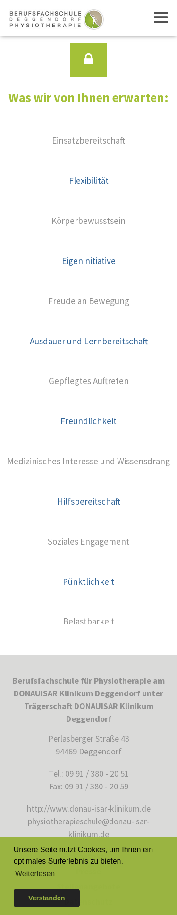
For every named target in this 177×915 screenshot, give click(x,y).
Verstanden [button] (46, 898)
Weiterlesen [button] (35, 874)
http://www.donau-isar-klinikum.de (89, 808)
